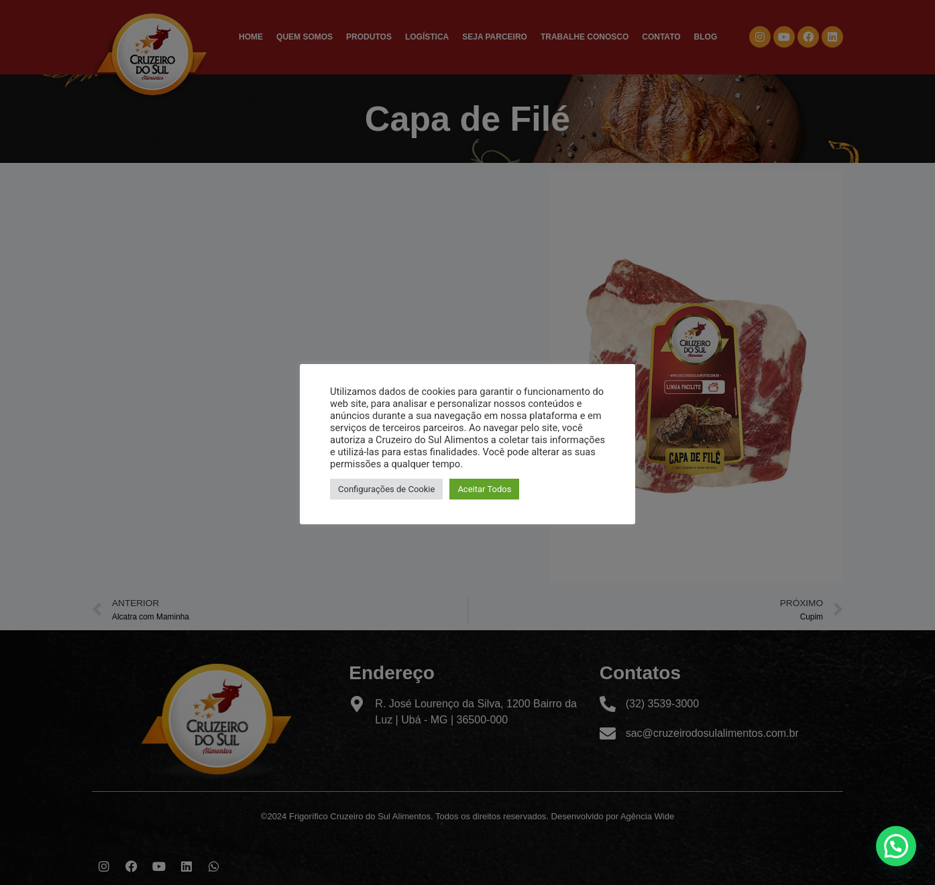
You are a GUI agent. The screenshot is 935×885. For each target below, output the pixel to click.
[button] (896, 846)
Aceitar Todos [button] (484, 489)
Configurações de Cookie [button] (386, 489)
